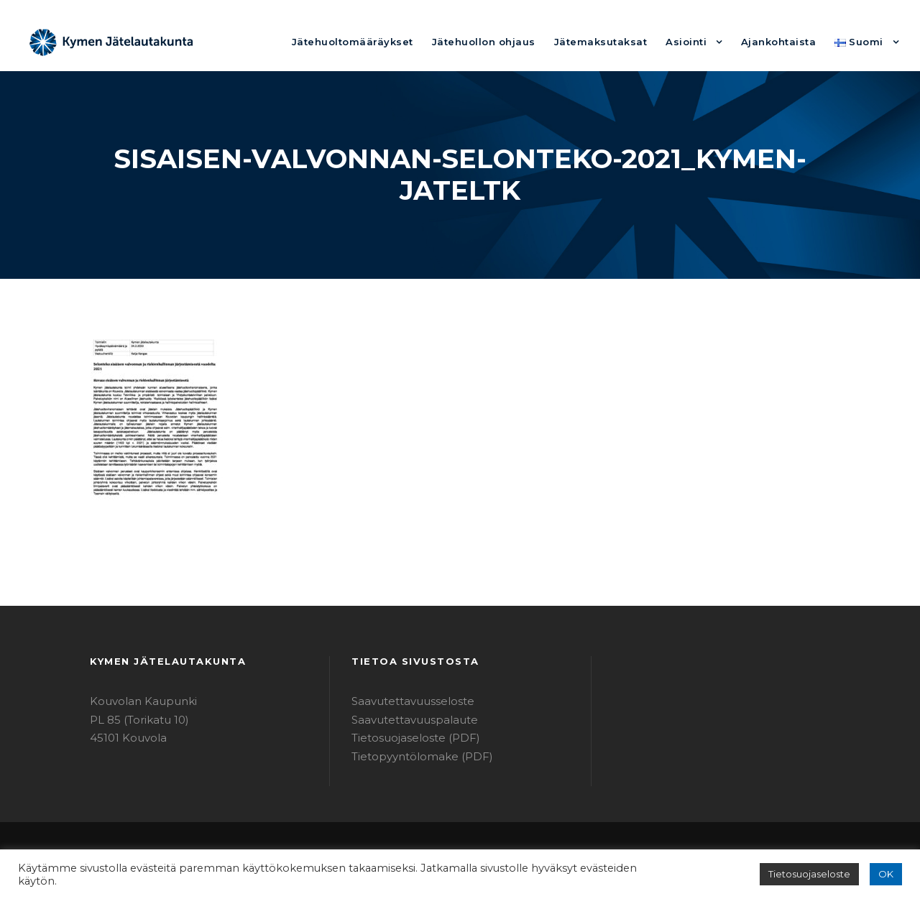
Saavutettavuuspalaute (406, 720)
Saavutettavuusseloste (405, 701)
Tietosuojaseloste (816, 874)
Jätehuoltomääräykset (401, 41)
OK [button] (886, 874)
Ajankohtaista (787, 41)
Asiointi (700, 41)
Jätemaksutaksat (623, 41)
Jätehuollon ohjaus (518, 41)
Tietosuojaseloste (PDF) (408, 738)
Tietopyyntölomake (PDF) (412, 756)
